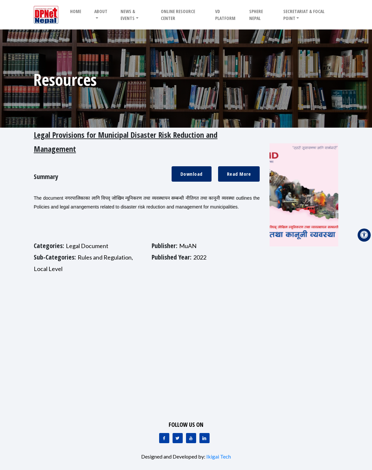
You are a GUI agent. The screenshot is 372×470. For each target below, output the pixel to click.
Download (191, 174)
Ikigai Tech (218, 456)
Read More (239, 174)
